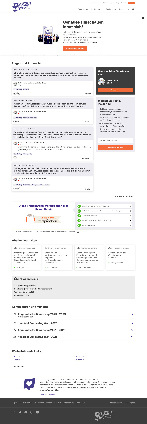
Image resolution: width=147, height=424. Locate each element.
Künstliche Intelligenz (30, 185)
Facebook (80, 357)
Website (17, 357)
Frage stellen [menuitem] (83, 9)
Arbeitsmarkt (44, 185)
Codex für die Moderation (82, 387)
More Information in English (122, 402)
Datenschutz (68, 403)
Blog (117, 3)
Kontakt (123, 3)
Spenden (131, 3)
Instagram (80, 360)
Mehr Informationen (48, 394)
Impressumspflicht (30, 118)
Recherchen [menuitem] (111, 9)
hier (78, 231)
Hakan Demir (42, 83)
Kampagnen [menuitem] (124, 9)
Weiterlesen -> (87, 158)
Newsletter (103, 3)
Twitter (17, 360)
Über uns (111, 3)
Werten (50, 390)
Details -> (88, 93)
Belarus (26, 89)
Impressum (39, 403)
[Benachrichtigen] (18, 93)
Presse (49, 403)
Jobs (78, 403)
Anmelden (95, 3)
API (83, 403)
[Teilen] (15, 93)
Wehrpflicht (27, 154)
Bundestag (18, 89)
